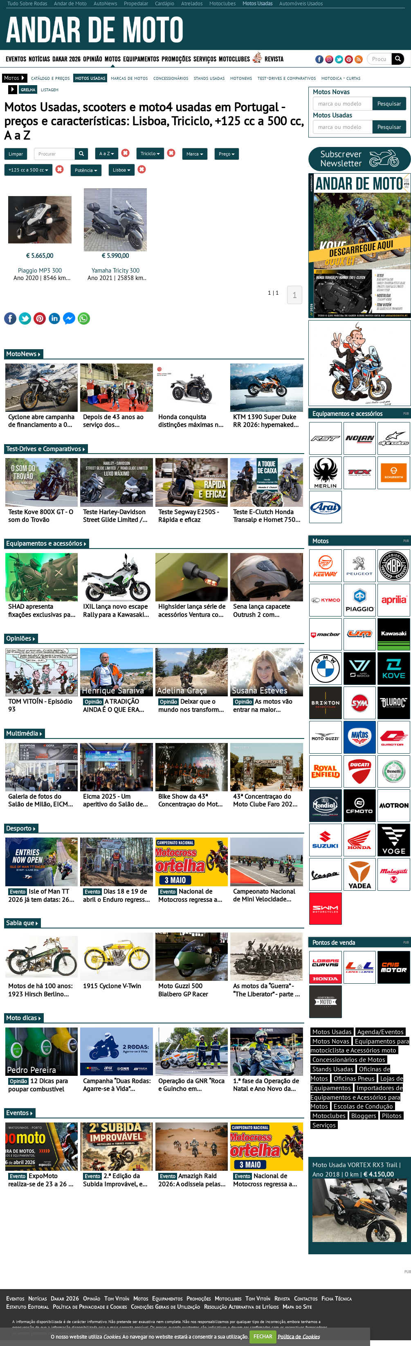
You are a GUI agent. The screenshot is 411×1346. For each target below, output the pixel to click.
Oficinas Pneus (354, 1078)
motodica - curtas (340, 77)
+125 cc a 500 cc (28, 170)
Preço (227, 154)
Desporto (21, 828)
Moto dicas (24, 1018)
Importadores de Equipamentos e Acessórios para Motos (356, 1097)
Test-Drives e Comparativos (46, 449)
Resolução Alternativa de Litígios (241, 1306)
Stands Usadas (332, 1069)
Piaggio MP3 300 (40, 270)
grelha (28, 89)
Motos (113, 58)
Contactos (305, 1298)
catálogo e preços (50, 77)
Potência (86, 170)
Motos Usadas (332, 1032)
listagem (49, 89)
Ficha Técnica (336, 1298)
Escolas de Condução (363, 1106)
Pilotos (392, 1115)
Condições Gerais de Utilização (165, 1306)
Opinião (92, 58)
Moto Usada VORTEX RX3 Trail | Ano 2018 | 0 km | (359, 1201)
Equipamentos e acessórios (46, 543)
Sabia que (22, 923)
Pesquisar (389, 103)
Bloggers (363, 1115)
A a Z (106, 153)
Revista (274, 58)
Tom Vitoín (116, 1298)
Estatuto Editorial (27, 1306)
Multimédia (24, 733)
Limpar (16, 154)
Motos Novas (330, 1041)
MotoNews (23, 354)
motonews (241, 77)
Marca (194, 154)
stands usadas (209, 77)
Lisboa (121, 170)
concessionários (170, 77)
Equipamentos (141, 58)
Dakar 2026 (66, 58)
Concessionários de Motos (348, 1059)
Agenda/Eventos (380, 1032)
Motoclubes (234, 58)
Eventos (16, 58)
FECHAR (263, 1336)
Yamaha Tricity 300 (115, 270)
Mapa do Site (297, 1306)
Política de (298, 1336)
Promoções (176, 58)
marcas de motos (129, 77)
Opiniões (21, 638)
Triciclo (150, 153)
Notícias (39, 58)
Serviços (204, 58)
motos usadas (90, 77)
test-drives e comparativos (287, 77)
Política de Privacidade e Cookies (90, 1306)
